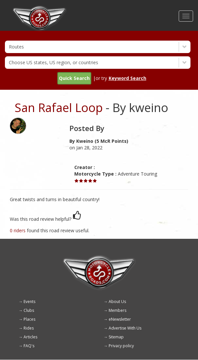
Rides (29, 328)
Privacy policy (121, 346)
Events (29, 301)
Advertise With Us (125, 328)
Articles (30, 337)
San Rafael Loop (59, 108)
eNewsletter (120, 319)
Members (117, 310)
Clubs (29, 310)
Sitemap (116, 337)
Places (29, 319)
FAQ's (29, 346)
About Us (117, 301)
